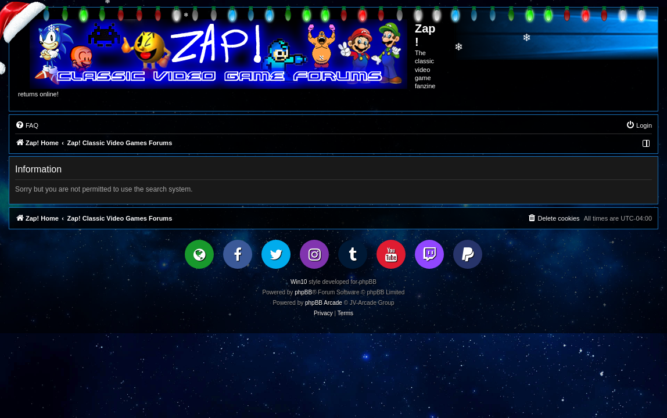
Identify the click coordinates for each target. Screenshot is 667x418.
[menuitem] (26, 125)
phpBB (303, 292)
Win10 (299, 282)
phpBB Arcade (323, 303)
